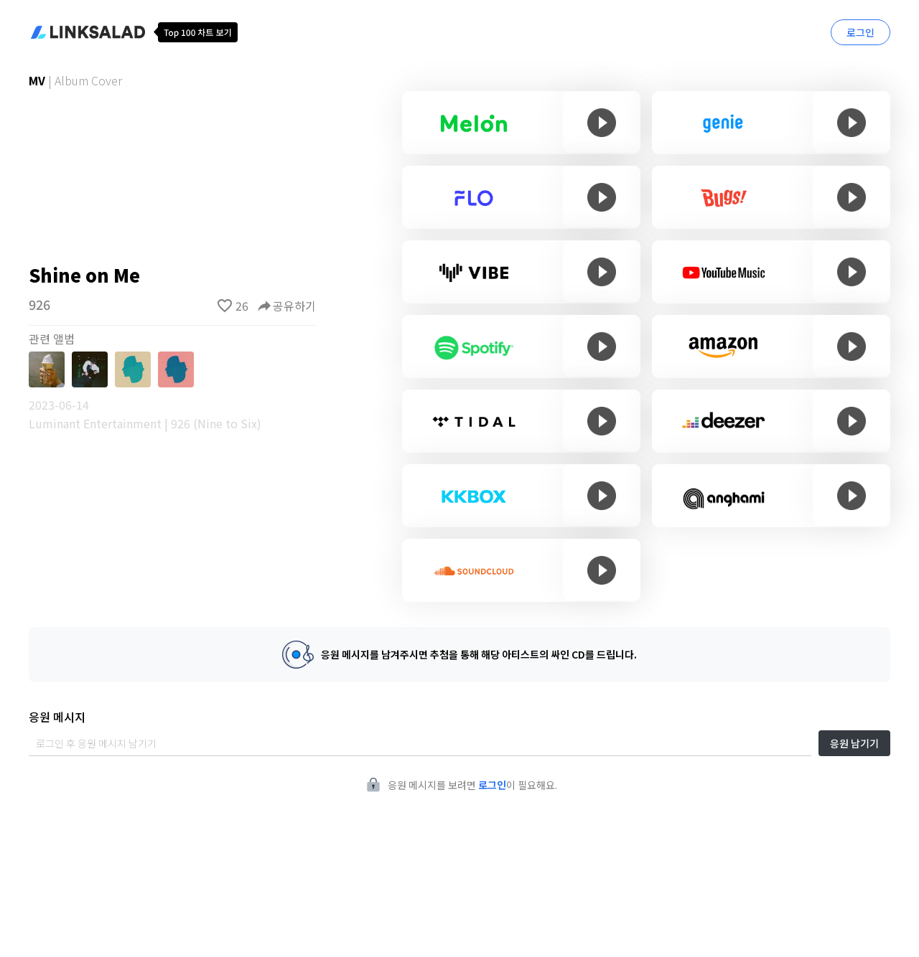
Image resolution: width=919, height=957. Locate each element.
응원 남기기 (854, 743)
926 (39, 304)
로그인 (860, 32)
